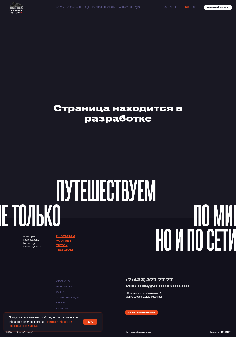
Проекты (109, 7)
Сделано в (214, 332)
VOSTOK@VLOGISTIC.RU (157, 285)
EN (193, 7)
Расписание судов (129, 7)
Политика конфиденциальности (138, 332)
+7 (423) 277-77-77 (149, 279)
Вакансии (62, 308)
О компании (74, 7)
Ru (187, 7)
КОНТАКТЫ (170, 7)
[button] (218, 7)
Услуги (60, 7)
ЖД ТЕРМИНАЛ (93, 7)
